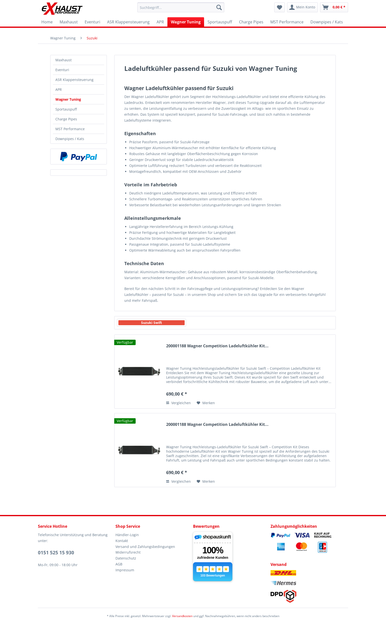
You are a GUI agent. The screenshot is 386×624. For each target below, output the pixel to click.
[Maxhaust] (68, 22)
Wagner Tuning (68, 99)
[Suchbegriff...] (180, 7)
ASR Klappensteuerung (74, 79)
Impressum (124, 570)
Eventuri (62, 69)
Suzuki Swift (151, 322)
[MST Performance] (287, 22)
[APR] (160, 22)
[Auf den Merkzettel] (206, 403)
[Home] (47, 22)
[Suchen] (219, 7)
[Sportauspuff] (220, 22)
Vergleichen (178, 402)
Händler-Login (127, 534)
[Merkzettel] (279, 7)
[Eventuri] (92, 22)
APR (58, 89)
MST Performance (70, 129)
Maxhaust (63, 60)
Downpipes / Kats (69, 138)
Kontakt (121, 540)
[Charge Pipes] (251, 22)
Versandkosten (182, 616)
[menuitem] (180, 7)
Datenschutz (125, 558)
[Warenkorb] (334, 7)
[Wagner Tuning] (185, 22)
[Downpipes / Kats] (326, 22)
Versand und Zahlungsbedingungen (145, 546)
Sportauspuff (66, 109)
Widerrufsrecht (128, 552)
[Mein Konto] (302, 7)
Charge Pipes (66, 119)
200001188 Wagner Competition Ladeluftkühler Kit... (217, 346)
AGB (118, 564)
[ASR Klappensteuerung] (128, 22)
